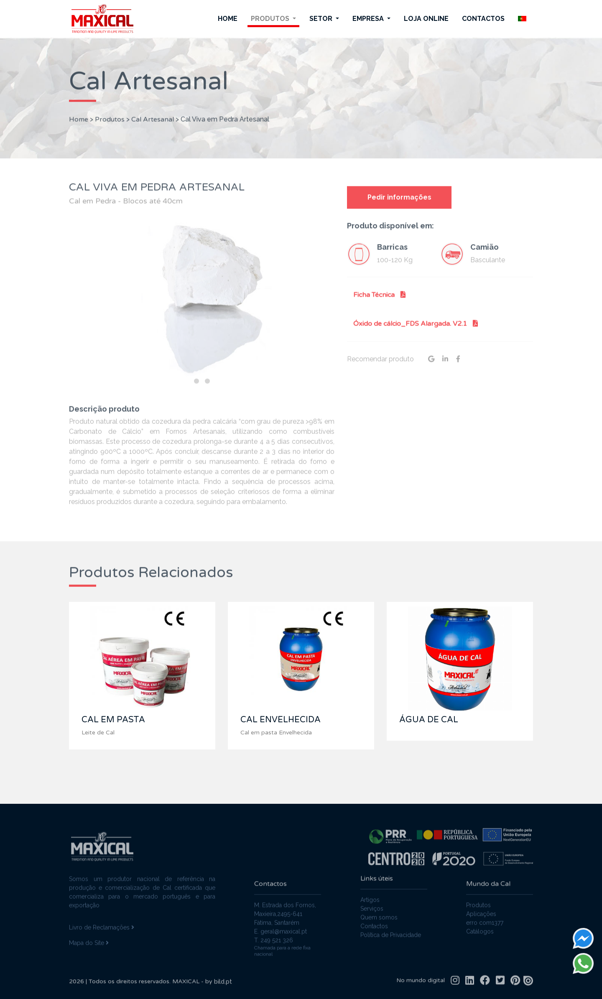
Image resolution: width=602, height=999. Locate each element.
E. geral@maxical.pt (280, 937)
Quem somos (379, 912)
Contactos (483, 19)
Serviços (371, 903)
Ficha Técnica (379, 300)
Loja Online (426, 19)
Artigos (370, 894)
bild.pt (223, 987)
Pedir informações (399, 203)
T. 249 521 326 (273, 946)
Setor (321, 19)
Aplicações (481, 919)
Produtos (271, 19)
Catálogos (480, 937)
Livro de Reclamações (101, 922)
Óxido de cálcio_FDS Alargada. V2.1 (415, 329)
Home (227, 19)
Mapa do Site (89, 937)
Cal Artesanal (152, 114)
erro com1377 (484, 928)
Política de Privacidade (390, 929)
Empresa (368, 19)
